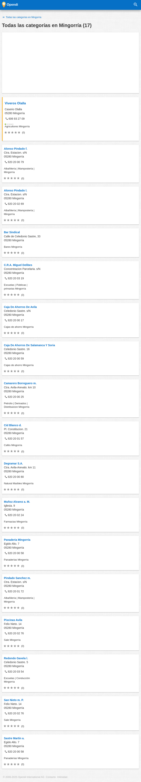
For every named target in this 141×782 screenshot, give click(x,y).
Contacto (51, 777)
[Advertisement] (70, 62)
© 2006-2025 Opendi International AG (23, 777)
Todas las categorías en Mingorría (21, 17)
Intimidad (62, 777)
